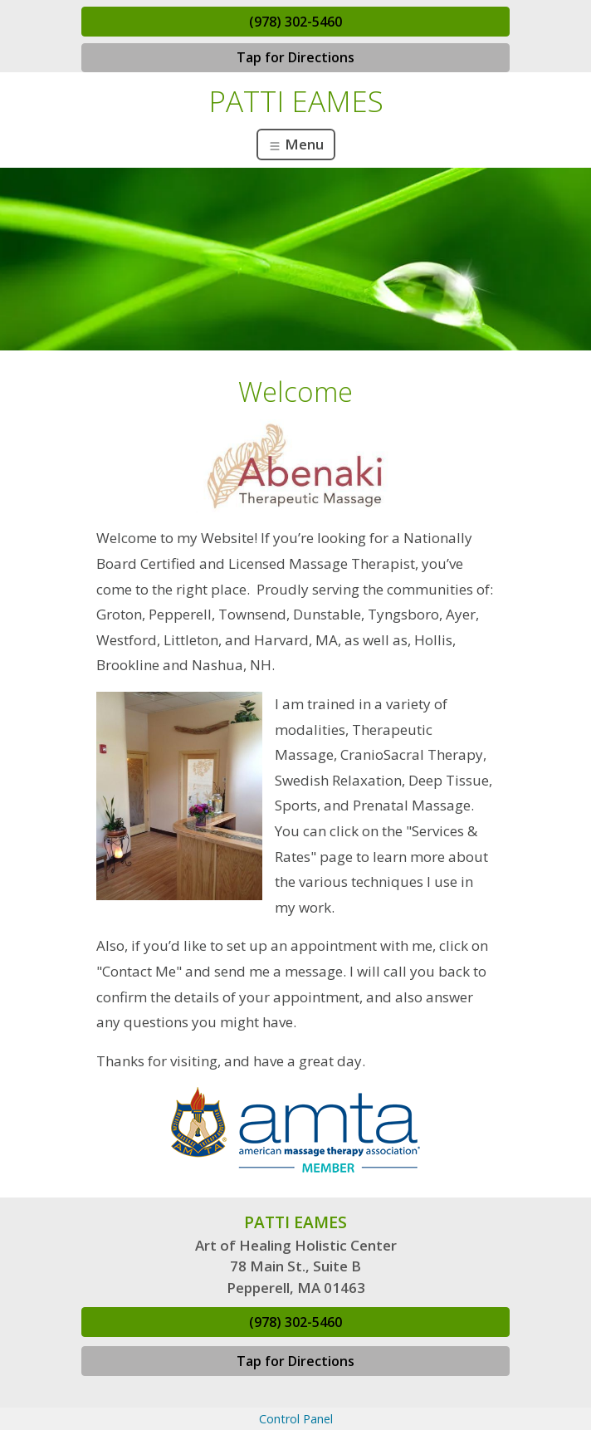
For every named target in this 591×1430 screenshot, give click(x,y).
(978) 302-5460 (295, 21)
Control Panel (296, 1419)
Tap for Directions (295, 57)
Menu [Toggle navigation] (296, 144)
